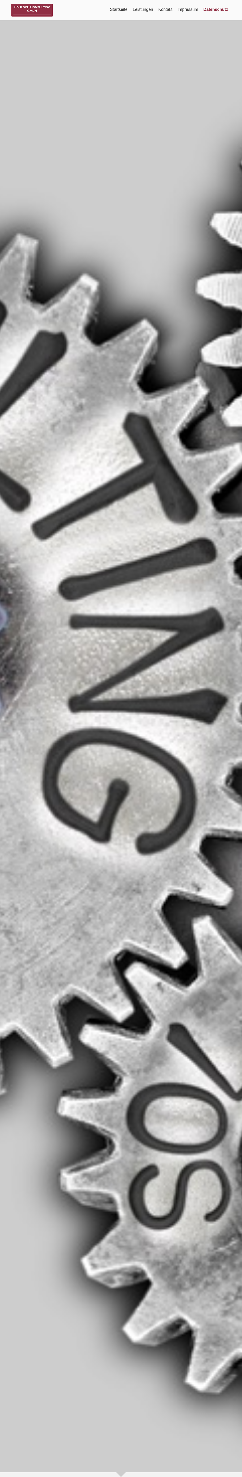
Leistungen (143, 9)
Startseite (118, 9)
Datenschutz (215, 9)
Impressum (187, 9)
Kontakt (165, 9)
